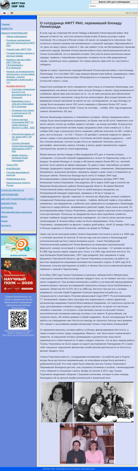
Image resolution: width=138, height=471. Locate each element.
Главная (5, 24)
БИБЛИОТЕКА (9, 203)
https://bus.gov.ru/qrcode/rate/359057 (18, 335)
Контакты (6, 225)
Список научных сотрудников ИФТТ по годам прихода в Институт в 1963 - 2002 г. (23, 125)
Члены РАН (12, 165)
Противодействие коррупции (16, 212)
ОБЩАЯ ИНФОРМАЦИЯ (14, 33)
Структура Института (12, 190)
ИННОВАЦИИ (13, 169)
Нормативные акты (15, 179)
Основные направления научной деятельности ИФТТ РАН (20, 43)
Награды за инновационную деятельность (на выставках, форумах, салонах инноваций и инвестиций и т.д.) (20, 76)
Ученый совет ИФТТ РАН (18, 49)
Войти (4, 216)
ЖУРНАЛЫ (7, 207)
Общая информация (16, 36)
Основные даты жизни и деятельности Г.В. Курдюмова (23, 113)
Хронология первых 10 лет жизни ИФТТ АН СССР (23, 137)
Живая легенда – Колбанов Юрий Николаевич (20, 158)
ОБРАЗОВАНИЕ (9, 194)
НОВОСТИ (6, 28)
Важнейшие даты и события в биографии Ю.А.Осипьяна (23, 104)
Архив (4, 221)
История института (15, 86)
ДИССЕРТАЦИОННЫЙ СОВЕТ (17, 199)
